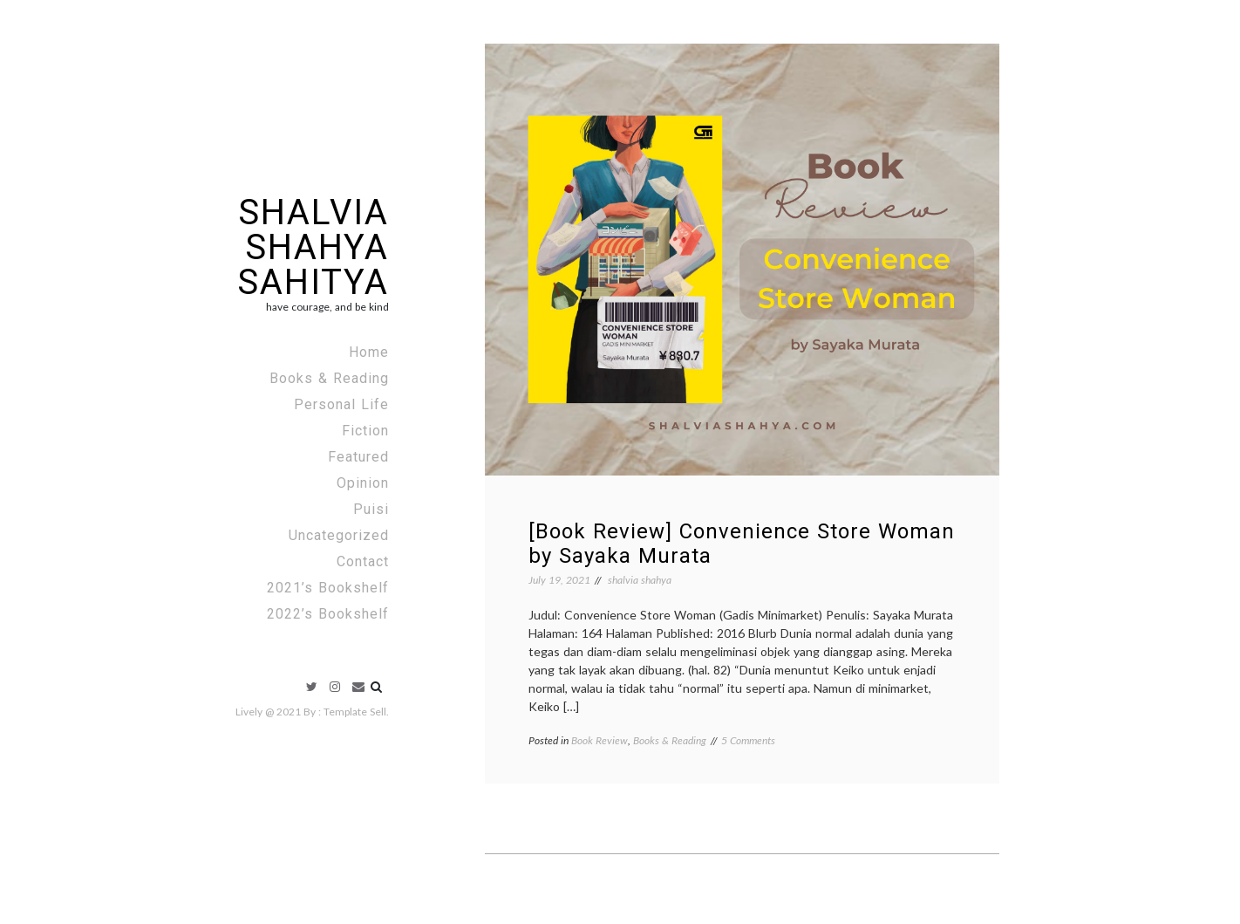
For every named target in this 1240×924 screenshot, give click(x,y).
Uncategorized (339, 535)
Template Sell (355, 711)
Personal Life (341, 404)
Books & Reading (329, 378)
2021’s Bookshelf (328, 587)
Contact (363, 561)
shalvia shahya (639, 579)
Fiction (365, 430)
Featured (358, 456)
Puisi (371, 509)
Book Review (599, 740)
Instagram (335, 686)
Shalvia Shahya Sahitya (313, 247)
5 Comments (748, 740)
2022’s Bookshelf (328, 614)
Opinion (363, 483)
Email (358, 686)
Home (369, 352)
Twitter (311, 686)
